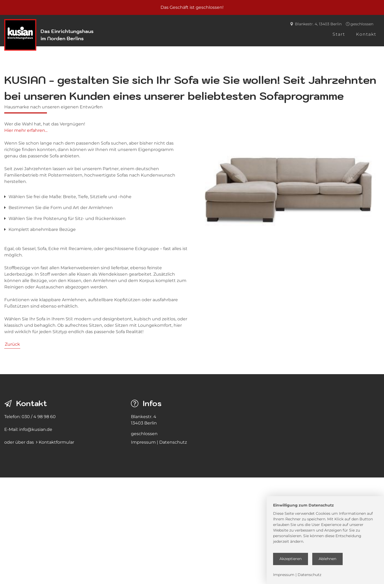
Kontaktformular (56, 442)
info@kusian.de (35, 429)
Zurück (12, 344)
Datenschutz (173, 442)
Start (339, 34)
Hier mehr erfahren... (25, 130)
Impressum (143, 442)
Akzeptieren (290, 558)
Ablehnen (327, 558)
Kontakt (366, 34)
